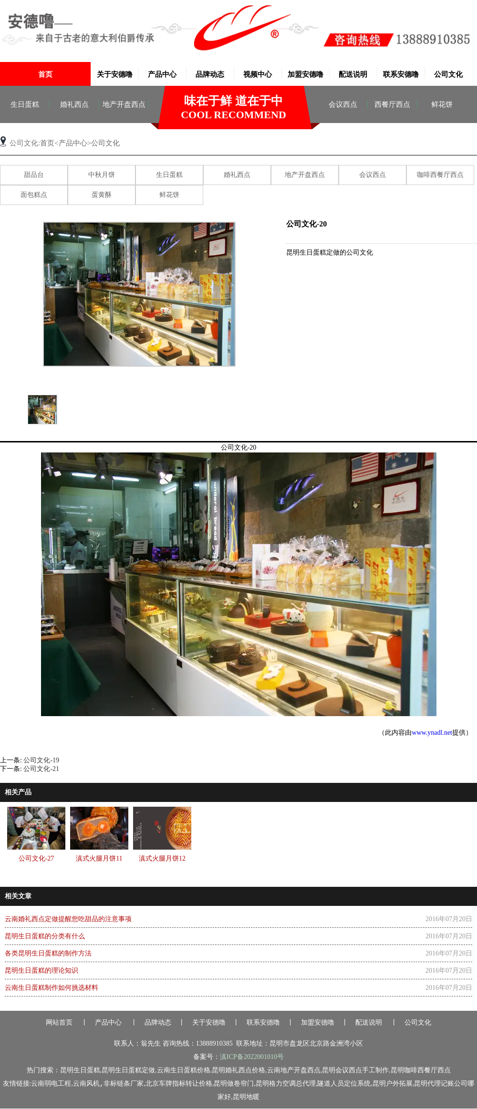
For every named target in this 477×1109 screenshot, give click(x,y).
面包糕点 (34, 194)
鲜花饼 (442, 104)
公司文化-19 (41, 760)
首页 (45, 74)
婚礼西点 (74, 104)
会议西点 (343, 104)
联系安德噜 (401, 74)
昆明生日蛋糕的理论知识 (41, 970)
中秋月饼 (101, 174)
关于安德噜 (115, 74)
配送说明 (353, 74)
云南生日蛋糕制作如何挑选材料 (51, 987)
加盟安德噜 (305, 74)
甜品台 (34, 174)
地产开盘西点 (124, 104)
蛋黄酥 (102, 194)
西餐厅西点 (392, 104)
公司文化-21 (41, 768)
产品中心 (162, 74)
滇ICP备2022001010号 (252, 1056)
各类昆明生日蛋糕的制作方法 (48, 953)
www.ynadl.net (432, 732)
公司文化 (448, 74)
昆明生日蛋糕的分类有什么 (45, 936)
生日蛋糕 (24, 104)
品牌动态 (210, 74)
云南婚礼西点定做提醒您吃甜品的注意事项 (68, 919)
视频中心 (257, 74)
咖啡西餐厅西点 (440, 174)
